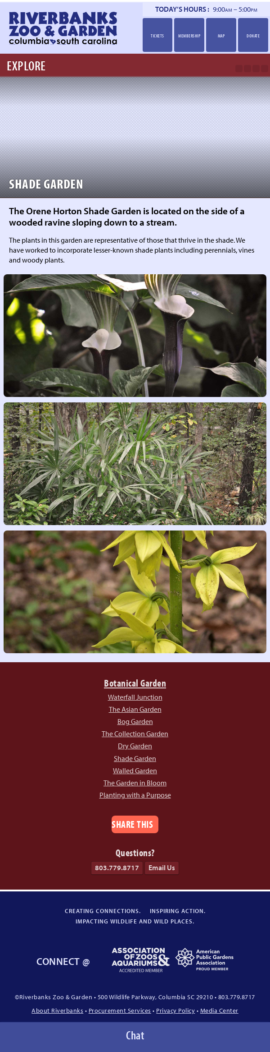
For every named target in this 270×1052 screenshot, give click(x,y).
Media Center (219, 1010)
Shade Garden (135, 758)
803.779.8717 (117, 867)
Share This (132, 824)
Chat (135, 1035)
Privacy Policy (175, 1010)
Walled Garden (135, 770)
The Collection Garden (135, 733)
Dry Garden (135, 745)
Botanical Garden (135, 683)
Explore (26, 65)
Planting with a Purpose (135, 794)
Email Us (161, 867)
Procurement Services (120, 1010)
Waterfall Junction (135, 696)
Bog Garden (135, 721)
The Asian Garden (135, 709)
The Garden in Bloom (135, 782)
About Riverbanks (57, 1010)
